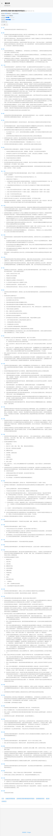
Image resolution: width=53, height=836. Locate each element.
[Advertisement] (26, 819)
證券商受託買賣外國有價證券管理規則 (25, 798)
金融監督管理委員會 (10, 798)
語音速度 (3, 17)
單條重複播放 (15, 13)
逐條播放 (9, 13)
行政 (3, 798)
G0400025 (4, 801)
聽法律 (7, 3)
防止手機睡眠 (10, 15)
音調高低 (3, 19)
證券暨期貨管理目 (40, 798)
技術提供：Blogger (26, 832)
